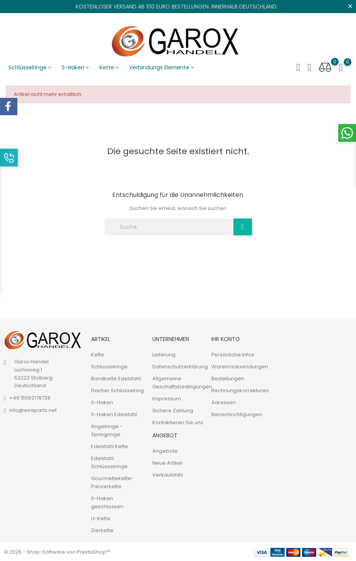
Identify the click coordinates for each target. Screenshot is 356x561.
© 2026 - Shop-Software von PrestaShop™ (57, 551)
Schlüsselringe (30, 67)
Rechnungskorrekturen (240, 389)
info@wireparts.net (33, 409)
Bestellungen (227, 377)
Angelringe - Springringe (107, 429)
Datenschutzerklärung (180, 366)
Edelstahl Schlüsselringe (109, 461)
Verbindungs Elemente (162, 67)
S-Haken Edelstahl (114, 413)
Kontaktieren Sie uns (177, 421)
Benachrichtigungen (236, 413)
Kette (110, 67)
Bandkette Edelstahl (116, 377)
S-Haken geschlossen (107, 501)
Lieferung (163, 354)
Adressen (223, 401)
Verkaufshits (167, 474)
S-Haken (76, 67)
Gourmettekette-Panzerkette (112, 481)
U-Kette (100, 517)
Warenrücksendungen (239, 366)
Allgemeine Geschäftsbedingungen (182, 382)
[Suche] (168, 226)
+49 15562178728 (30, 397)
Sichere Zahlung (172, 409)
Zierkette (102, 529)
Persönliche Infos (232, 354)
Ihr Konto (225, 338)
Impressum (166, 397)
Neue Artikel (167, 462)
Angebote (165, 450)
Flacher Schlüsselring (117, 389)
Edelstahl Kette (109, 445)
